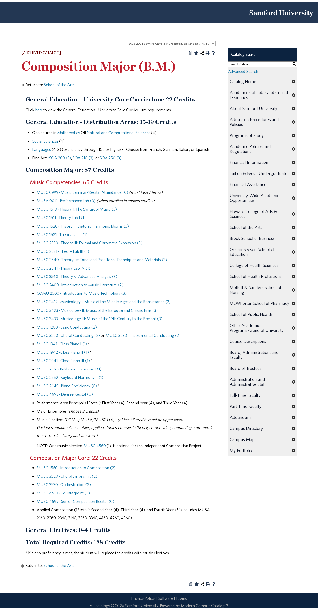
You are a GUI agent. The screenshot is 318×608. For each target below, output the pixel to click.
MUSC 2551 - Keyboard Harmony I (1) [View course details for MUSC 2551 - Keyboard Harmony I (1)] (69, 369)
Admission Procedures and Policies (254, 122)
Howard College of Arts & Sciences (253, 214)
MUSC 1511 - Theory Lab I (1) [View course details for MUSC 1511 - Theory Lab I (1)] (61, 217)
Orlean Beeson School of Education (252, 252)
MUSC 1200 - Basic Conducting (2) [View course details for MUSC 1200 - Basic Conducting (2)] (67, 327)
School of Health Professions (256, 276)
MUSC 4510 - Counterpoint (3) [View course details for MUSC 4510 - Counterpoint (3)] (63, 492)
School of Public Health (251, 314)
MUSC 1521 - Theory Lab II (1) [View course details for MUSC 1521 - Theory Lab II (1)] (62, 234)
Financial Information (249, 162)
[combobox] (171, 43)
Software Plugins (172, 598)
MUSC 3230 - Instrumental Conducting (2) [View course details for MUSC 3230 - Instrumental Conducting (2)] (142, 335)
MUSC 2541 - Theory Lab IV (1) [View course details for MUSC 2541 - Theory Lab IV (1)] (63, 268)
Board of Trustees (245, 368)
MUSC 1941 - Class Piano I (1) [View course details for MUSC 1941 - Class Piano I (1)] (62, 343)
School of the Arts (59, 84)
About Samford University (253, 108)
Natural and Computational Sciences (118, 132)
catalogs (102, 605)
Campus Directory (246, 428)
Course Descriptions (248, 341)
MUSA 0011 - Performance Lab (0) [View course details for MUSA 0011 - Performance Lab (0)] (66, 200)
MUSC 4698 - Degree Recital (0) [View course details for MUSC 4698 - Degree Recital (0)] (65, 394)
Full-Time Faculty (245, 395)
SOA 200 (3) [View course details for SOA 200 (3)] (60, 157)
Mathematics (68, 132)
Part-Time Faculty (245, 406)
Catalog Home (243, 81)
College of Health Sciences (254, 265)
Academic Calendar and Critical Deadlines (259, 95)
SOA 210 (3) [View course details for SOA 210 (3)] (83, 157)
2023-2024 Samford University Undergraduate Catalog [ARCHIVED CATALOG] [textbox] (172, 43)
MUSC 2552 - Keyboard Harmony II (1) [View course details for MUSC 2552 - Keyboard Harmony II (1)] (70, 377)
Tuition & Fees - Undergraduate (258, 173)
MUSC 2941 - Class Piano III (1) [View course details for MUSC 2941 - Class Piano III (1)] (63, 360)
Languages (41, 149)
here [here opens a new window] (39, 109)
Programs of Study (247, 135)
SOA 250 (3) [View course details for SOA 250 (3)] (110, 157)
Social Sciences (45, 141)
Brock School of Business (252, 238)
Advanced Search (243, 71)
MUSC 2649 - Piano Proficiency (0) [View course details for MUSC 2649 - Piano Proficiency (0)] (67, 385)
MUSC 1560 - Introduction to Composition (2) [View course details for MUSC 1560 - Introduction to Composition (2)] (76, 467)
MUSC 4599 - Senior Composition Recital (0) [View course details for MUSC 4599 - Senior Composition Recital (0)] (75, 501)
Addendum (240, 417)
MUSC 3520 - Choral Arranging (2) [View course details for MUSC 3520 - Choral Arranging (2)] (67, 476)
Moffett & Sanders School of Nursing (255, 290)
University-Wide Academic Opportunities (254, 198)
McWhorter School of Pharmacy (259, 303)
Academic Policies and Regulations (250, 149)
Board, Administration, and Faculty (254, 355)
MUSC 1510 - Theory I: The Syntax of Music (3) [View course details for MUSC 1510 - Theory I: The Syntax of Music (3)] (77, 209)
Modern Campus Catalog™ (204, 605)
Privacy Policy (143, 598)
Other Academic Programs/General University (257, 328)
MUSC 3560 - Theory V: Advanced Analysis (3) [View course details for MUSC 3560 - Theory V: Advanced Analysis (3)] (77, 276)
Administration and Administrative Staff (248, 382)
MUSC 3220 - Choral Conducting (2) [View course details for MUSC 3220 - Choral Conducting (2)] (68, 335)
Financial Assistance (248, 184)
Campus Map (242, 439)
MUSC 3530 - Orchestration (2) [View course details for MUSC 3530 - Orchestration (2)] (64, 484)
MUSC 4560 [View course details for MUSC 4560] (95, 445)
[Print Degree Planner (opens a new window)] (190, 53)
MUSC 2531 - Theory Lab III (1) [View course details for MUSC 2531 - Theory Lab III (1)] (63, 251)
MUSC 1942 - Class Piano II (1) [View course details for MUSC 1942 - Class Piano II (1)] (63, 352)
